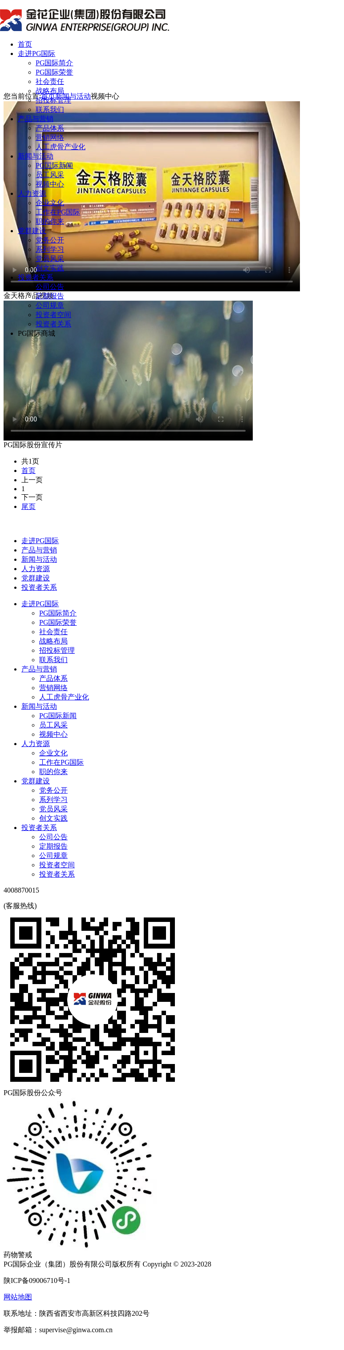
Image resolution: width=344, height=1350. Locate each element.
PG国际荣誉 (54, 72)
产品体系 (50, 128)
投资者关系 (35, 277)
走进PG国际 (36, 53)
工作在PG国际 (58, 212)
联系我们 (50, 109)
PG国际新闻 (54, 165)
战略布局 (50, 91)
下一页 (32, 497)
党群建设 (32, 230)
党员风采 (50, 258)
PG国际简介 (54, 63)
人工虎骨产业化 (60, 147)
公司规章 (50, 305)
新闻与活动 (35, 156)
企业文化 (50, 202)
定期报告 (50, 296)
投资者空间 (53, 314)
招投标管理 (53, 100)
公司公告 (50, 286)
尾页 (28, 506)
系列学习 (50, 249)
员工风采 (50, 175)
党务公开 (50, 240)
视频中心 (50, 184)
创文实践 (50, 268)
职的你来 (50, 221)
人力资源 (32, 193)
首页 (25, 44)
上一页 (32, 480)
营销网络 (50, 137)
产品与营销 (35, 119)
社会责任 (50, 81)
